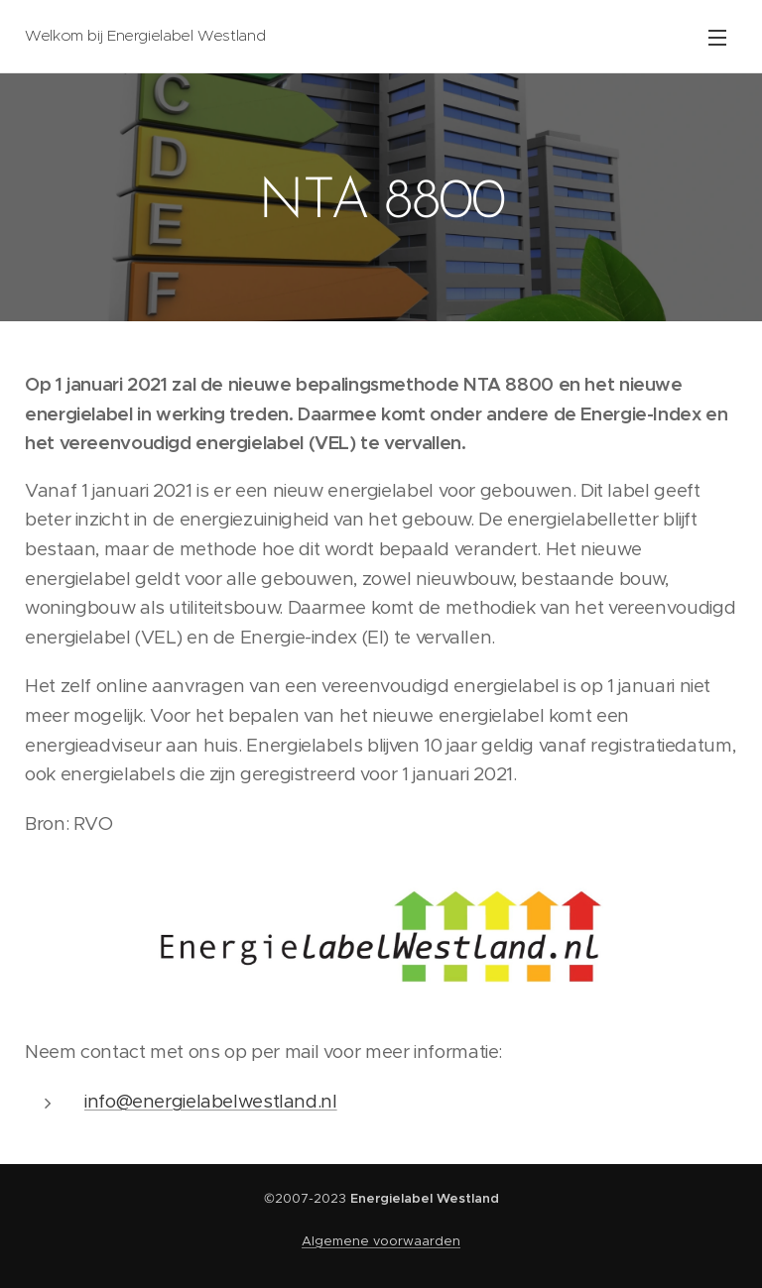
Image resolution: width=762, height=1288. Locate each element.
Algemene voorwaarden (381, 1240)
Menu (717, 38)
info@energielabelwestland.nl (210, 1101)
